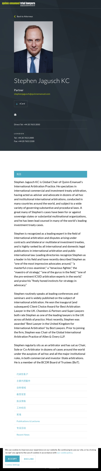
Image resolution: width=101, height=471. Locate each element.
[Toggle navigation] (96, 4)
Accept (12, 459)
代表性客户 (22, 374)
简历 (19, 174)
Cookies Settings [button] (12, 464)
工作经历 (21, 407)
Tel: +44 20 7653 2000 (24, 138)
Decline (29, 459)
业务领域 (21, 387)
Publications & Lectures (28, 421)
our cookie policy (64, 452)
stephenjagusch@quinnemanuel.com (32, 93)
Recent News (23, 434)
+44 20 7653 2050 (32, 124)
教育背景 (21, 394)
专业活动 (21, 427)
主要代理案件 (23, 380)
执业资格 (21, 401)
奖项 (19, 414)
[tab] (50, 174)
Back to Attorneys (25, 16)
